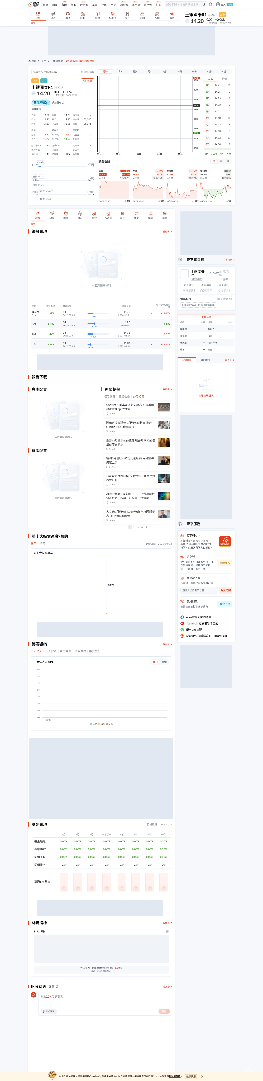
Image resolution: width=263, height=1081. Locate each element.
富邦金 (203, 171)
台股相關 (139, 396)
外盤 (229, 154)
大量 (101, 171)
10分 (179, 71)
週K (135, 71)
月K (150, 71)
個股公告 (124, 396)
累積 (164, 661)
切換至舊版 (89, 72)
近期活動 (206, 314)
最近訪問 (205, 357)
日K (120, 71)
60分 (224, 71)
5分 (165, 71)
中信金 (169, 171)
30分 (209, 71)
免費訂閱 (226, 587)
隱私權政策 (175, 1076)
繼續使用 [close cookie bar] (191, 1076)
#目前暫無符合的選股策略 (198, 302)
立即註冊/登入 (206, 393)
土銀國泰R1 (57, 61)
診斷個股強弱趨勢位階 (82, 61)
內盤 (206, 154)
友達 (135, 171)
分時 (105, 71)
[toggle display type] (167, 931)
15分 (194, 71)
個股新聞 (110, 396)
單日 (155, 661)
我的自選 (186, 357)
